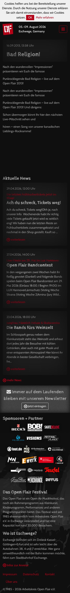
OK (30, 17)
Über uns (11, 581)
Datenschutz (31, 574)
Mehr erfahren (45, 17)
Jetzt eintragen (35, 406)
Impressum (10, 574)
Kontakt (50, 574)
